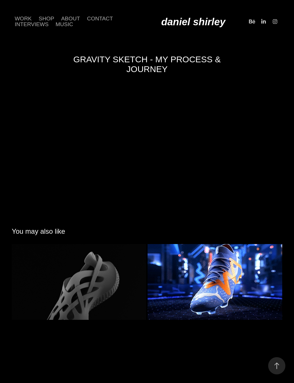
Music (64, 24)
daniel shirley (193, 21)
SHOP (46, 19)
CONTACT (100, 19)
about (70, 19)
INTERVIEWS (32, 24)
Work (23, 19)
